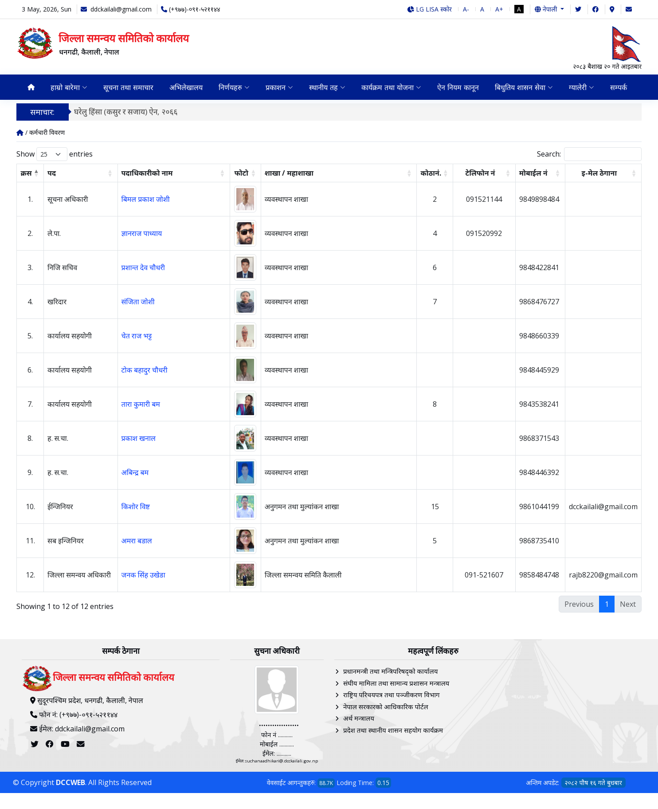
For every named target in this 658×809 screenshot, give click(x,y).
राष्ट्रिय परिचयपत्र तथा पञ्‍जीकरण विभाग (391, 694)
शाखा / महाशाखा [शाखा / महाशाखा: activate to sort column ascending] (289, 173)
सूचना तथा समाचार (128, 87)
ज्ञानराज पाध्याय (141, 233)
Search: (589, 154)
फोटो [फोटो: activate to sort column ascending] (241, 173)
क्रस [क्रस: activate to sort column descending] (26, 173)
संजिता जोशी (138, 301)
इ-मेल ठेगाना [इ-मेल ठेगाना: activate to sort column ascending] (599, 173)
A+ (499, 9)
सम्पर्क (618, 87)
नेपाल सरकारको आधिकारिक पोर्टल (385, 706)
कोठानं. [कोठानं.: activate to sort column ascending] (430, 173)
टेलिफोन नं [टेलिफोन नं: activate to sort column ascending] (480, 173)
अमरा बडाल (136, 541)
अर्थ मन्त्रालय (358, 718)
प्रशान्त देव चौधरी (143, 267)
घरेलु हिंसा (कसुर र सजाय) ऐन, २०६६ (126, 111)
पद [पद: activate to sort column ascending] (51, 173)
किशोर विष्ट (135, 506)
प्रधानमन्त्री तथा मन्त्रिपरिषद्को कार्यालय (390, 671)
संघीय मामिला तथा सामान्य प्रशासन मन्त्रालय (396, 683)
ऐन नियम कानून (458, 87)
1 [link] (607, 604)
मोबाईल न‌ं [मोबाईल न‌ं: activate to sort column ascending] (533, 173)
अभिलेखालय (186, 87)
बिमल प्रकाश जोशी (145, 199)
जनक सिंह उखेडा (143, 575)
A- (466, 9)
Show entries (54, 154)
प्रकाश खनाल (138, 438)
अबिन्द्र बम (135, 472)
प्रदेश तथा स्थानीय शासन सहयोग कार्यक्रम (393, 730)
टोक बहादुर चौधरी (144, 370)
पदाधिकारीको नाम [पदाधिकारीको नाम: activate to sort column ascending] (147, 173)
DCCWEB (70, 782)
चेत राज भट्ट (136, 336)
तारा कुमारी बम (140, 404)
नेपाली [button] (547, 9)
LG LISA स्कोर (429, 9)
